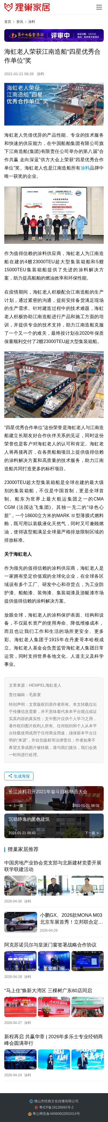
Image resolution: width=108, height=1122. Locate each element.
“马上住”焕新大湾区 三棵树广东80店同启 (48, 990)
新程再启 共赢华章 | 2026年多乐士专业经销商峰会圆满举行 (53, 1040)
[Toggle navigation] (99, 7)
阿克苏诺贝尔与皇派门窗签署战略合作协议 (50, 945)
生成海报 (19, 776)
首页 (7, 22)
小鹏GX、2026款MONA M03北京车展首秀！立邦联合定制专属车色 (71, 918)
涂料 (40, 74)
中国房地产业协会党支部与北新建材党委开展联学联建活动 (52, 866)
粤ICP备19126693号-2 (56, 1107)
